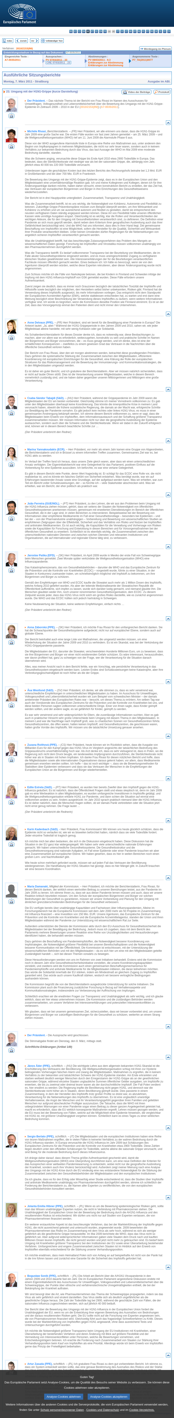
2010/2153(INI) (24, 48)
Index (9, 41)
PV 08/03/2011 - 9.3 (99, 60)
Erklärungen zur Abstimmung (105, 62)
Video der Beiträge (139, 92)
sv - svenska (169, 31)
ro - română (152, 31)
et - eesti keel (92, 31)
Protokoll (164, 92)
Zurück (23, 41)
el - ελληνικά (96, 31)
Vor (32, 41)
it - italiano (118, 31)
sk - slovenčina (156, 31)
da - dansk (83, 31)
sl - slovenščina (160, 31)
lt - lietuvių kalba (126, 31)
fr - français (105, 31)
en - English (100, 31)
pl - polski (143, 31)
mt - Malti (135, 31)
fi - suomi (164, 31)
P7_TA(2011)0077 (142, 60)
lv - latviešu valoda (122, 31)
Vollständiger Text (54, 41)
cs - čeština (79, 31)
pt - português (147, 31)
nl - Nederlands (139, 31)
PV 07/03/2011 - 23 (56, 60)
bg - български (71, 31)
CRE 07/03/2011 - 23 (58, 62)
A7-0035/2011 (13, 60)
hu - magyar (130, 31)
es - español (75, 31)
